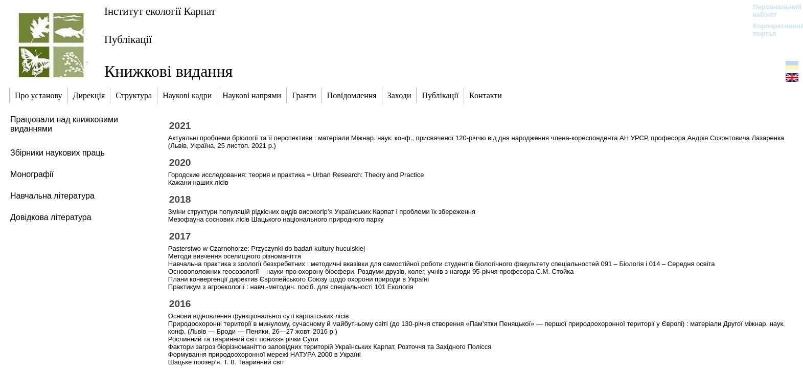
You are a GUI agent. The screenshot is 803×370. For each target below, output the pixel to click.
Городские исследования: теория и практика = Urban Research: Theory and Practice (296, 175)
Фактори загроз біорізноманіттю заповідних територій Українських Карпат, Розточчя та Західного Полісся (329, 347)
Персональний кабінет (772, 10)
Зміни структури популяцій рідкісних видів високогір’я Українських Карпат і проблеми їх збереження (321, 211)
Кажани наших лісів (198, 182)
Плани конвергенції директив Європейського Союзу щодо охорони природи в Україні (298, 279)
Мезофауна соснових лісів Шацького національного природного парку (276, 219)
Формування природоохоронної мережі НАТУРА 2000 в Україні (264, 354)
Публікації (128, 39)
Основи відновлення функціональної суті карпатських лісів (258, 316)
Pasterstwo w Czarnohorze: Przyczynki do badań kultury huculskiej (266, 248)
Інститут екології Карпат (160, 11)
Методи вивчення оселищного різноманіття (234, 256)
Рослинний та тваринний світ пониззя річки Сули (243, 339)
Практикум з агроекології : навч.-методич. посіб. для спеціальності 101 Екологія (291, 287)
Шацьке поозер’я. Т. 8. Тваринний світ (226, 362)
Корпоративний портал (772, 29)
